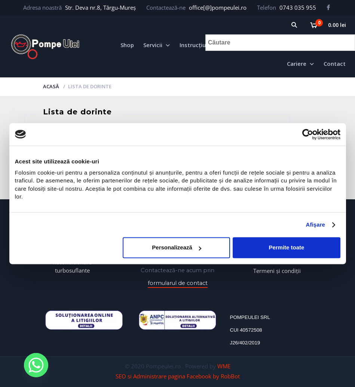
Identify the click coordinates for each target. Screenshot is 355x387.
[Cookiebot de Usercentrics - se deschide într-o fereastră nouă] (307, 134)
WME (223, 366)
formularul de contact (178, 283)
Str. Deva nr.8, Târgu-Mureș (100, 7)
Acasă (51, 86)
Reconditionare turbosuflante (72, 266)
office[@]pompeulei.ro (218, 7)
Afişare (315, 225)
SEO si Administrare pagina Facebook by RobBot (178, 376)
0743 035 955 (297, 7)
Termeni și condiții (277, 270)
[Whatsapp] (36, 365)
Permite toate (286, 248)
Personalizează (176, 248)
